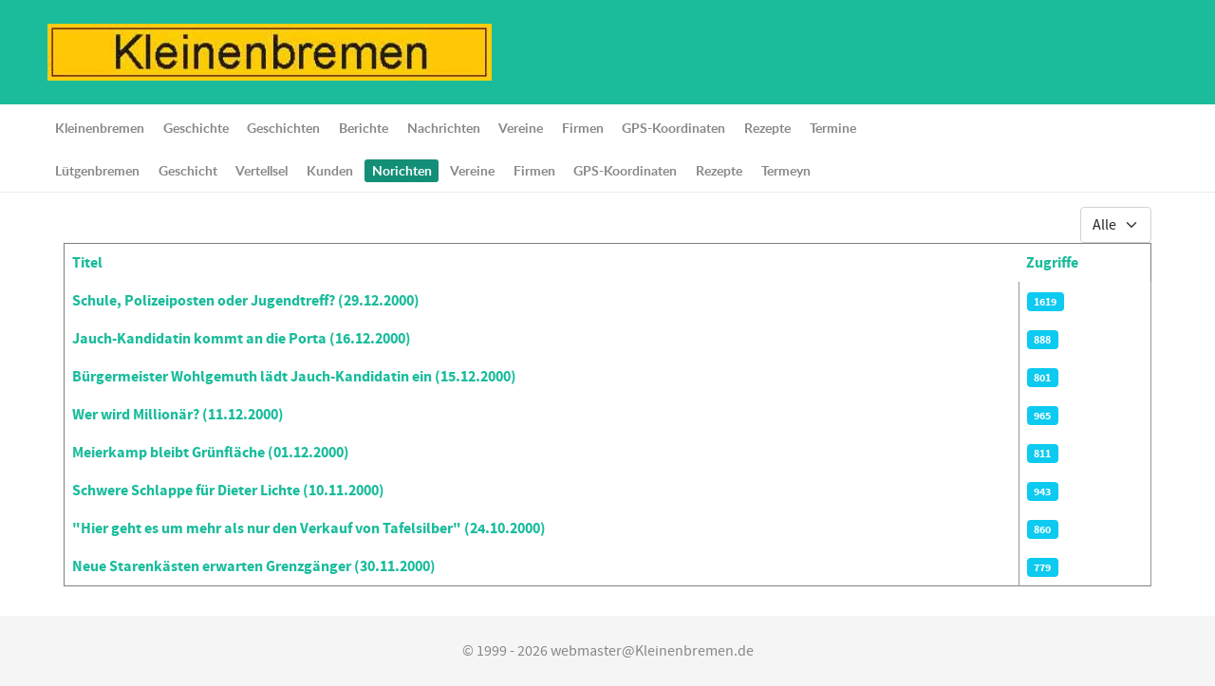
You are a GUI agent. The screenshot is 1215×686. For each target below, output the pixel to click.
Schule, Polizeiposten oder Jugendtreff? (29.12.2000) (246, 300)
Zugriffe (1052, 262)
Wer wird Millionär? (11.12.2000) (178, 414)
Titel (87, 262)
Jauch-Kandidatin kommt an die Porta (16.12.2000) (241, 338)
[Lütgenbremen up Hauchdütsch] (269, 51)
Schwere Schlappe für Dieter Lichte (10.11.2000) (228, 490)
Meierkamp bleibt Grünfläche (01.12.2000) (210, 452)
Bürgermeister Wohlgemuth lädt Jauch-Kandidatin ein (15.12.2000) (294, 376)
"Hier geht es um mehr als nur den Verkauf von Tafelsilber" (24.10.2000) (309, 528)
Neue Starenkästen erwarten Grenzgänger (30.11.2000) (254, 566)
